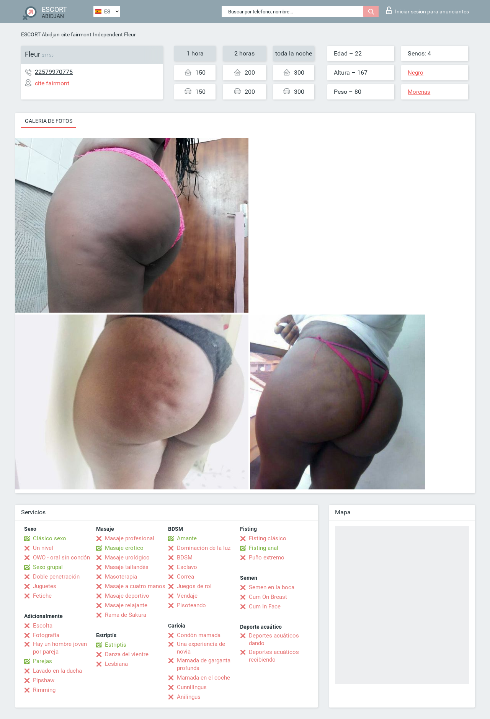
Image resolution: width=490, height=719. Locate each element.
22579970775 (54, 71)
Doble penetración (56, 576)
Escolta (42, 625)
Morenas (419, 91)
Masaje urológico (127, 557)
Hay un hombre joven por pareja (60, 648)
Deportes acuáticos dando (274, 639)
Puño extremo (266, 557)
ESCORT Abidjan (40, 34)
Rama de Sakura (125, 614)
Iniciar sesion (427, 10)
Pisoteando (191, 605)
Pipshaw (43, 680)
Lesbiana (116, 663)
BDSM (185, 557)
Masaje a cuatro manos (135, 586)
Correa (185, 576)
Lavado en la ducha (57, 670)
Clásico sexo (49, 538)
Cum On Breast (268, 596)
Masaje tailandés (127, 567)
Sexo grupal (48, 567)
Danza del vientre (127, 654)
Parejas (42, 661)
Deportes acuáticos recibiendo (274, 656)
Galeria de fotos (48, 121)
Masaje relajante (126, 605)
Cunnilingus (192, 687)
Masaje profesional (129, 538)
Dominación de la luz (203, 548)
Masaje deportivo (127, 595)
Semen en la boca (271, 587)
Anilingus (189, 696)
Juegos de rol (194, 586)
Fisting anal (263, 548)
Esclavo (187, 567)
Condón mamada (198, 635)
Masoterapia (121, 576)
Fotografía (46, 635)
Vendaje (187, 595)
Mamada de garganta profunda (203, 664)
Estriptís (115, 644)
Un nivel (43, 548)
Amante (187, 538)
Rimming (44, 689)
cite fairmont (76, 34)
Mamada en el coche (203, 677)
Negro (415, 72)
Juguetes (44, 586)
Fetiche (42, 595)
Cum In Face (265, 606)
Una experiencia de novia (201, 648)
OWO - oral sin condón (61, 557)
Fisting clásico (267, 538)
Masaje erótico (124, 548)
